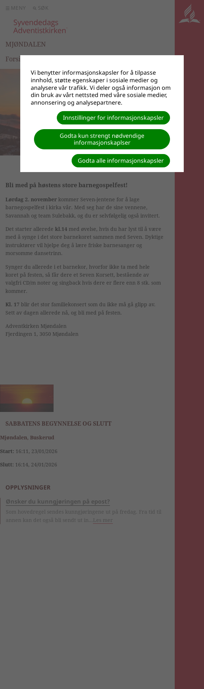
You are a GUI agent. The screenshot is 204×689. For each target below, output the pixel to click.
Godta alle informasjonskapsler (121, 160)
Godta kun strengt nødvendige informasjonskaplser (102, 139)
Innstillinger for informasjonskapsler (113, 118)
